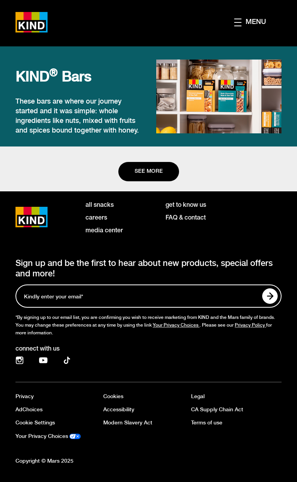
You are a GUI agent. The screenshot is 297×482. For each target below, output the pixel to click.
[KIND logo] (42, 217)
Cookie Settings (35, 422)
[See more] (148, 171)
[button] (258, 22)
